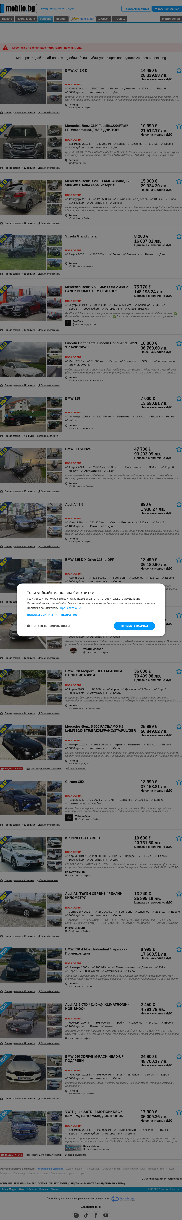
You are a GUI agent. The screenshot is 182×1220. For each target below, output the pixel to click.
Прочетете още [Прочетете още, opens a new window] (70, 608)
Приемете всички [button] (134, 625)
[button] (91, 614)
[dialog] (91, 610)
